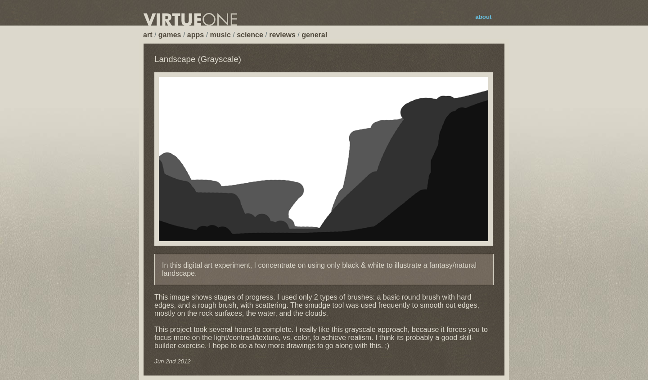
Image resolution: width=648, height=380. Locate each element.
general (314, 35)
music (220, 35)
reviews (282, 35)
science (250, 35)
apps (195, 35)
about (483, 16)
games (169, 35)
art (147, 35)
